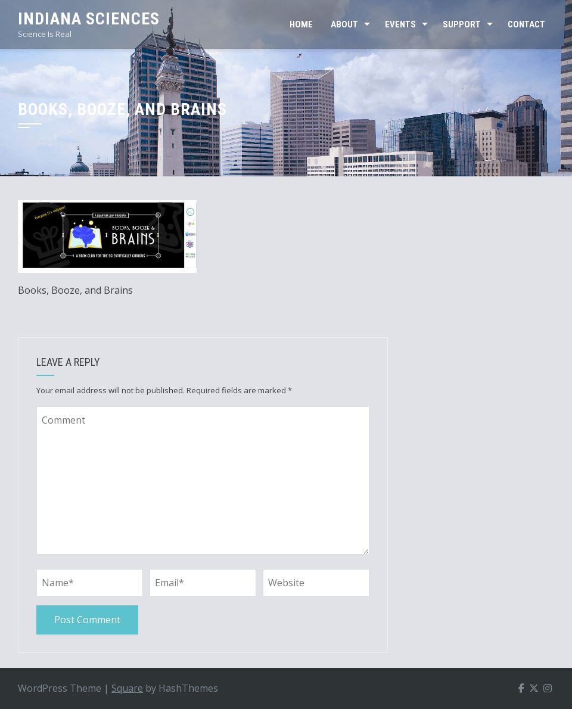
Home (301, 24)
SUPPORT (462, 24)
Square (127, 688)
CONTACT (526, 24)
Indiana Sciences (89, 19)
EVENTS (400, 24)
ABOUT (344, 24)
